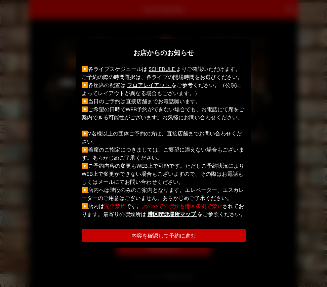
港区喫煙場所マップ (172, 214)
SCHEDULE (162, 69)
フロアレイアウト (149, 85)
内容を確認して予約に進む (163, 235)
